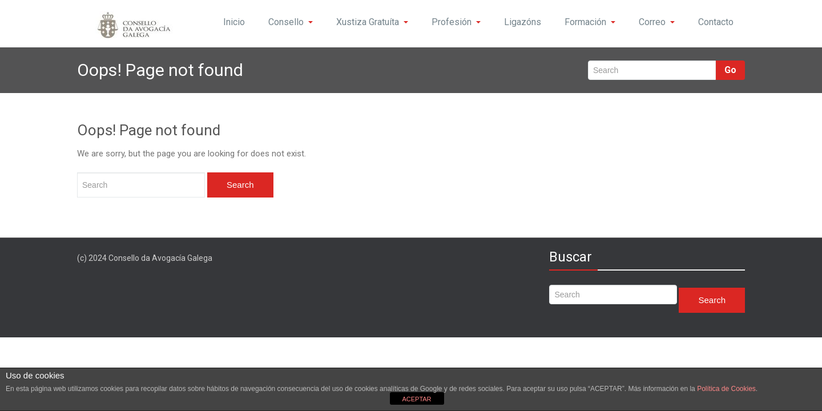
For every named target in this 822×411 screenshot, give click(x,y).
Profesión (456, 22)
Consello (290, 22)
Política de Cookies (726, 389)
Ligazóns (522, 22)
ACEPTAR (416, 399)
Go (730, 70)
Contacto (716, 22)
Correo (657, 22)
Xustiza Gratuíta (372, 22)
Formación (590, 22)
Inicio (234, 22)
